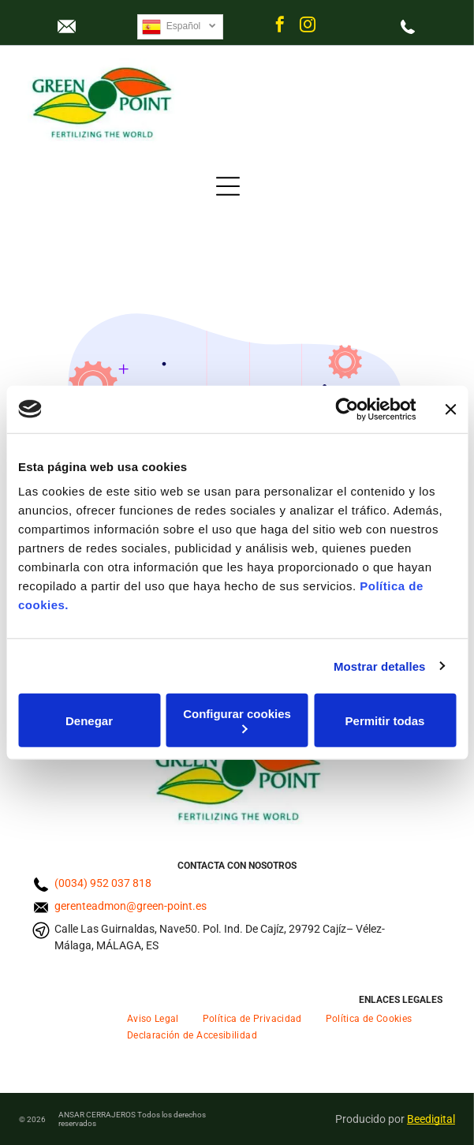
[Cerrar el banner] (450, 408)
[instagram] (307, 26)
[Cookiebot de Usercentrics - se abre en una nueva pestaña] (347, 409)
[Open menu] (228, 186)
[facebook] (280, 26)
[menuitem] (153, 1017)
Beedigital (431, 1119)
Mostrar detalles (380, 665)
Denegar (89, 720)
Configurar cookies (237, 720)
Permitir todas (385, 720)
